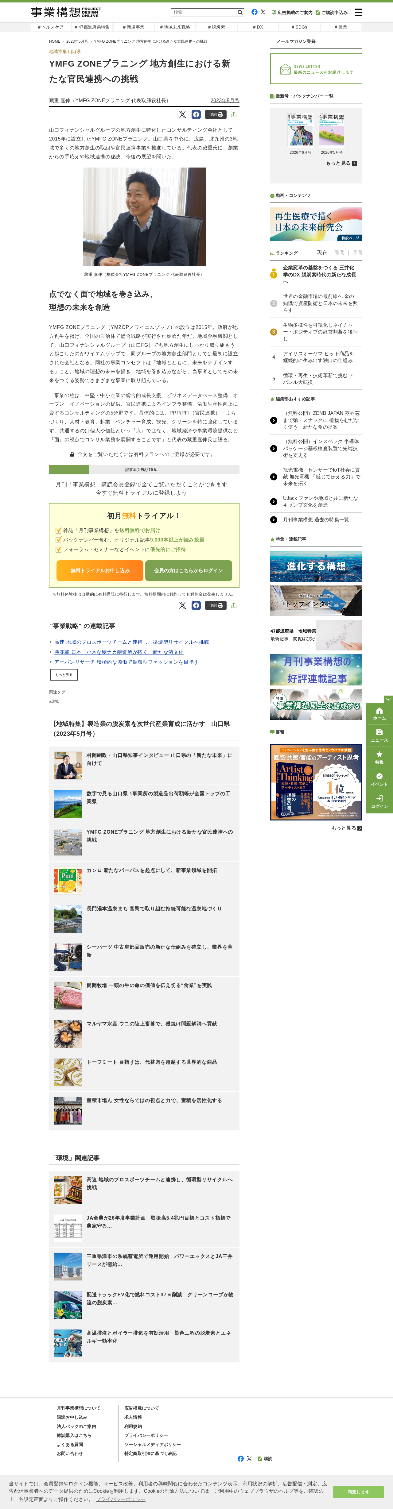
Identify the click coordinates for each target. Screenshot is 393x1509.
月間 (357, 252)
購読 (265, 1459)
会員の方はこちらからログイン (188, 570)
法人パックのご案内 (76, 1426)
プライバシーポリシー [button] (121, 1499)
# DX (258, 27)
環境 (55, 701)
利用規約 (133, 1426)
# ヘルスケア (51, 27)
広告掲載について (141, 1408)
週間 (339, 252)
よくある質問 (70, 1444)
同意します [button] (358, 1492)
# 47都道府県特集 (92, 27)
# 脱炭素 (216, 27)
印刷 (216, 114)
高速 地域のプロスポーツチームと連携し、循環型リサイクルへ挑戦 (131, 642)
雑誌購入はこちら (74, 1435)
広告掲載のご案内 (292, 12)
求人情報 (133, 1417)
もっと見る (63, 675)
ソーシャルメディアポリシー (152, 1444)
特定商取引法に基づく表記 (150, 1453)
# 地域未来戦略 (175, 27)
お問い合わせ (70, 1453)
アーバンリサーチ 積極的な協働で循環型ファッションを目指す (126, 662)
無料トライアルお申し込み (100, 570)
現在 (322, 252)
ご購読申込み (332, 12)
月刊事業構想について (78, 1408)
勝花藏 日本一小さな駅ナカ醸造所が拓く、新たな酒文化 (119, 652)
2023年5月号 (225, 100)
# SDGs (299, 27)
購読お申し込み (72, 1417)
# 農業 (341, 27)
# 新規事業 (133, 27)
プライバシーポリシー (146, 1435)
